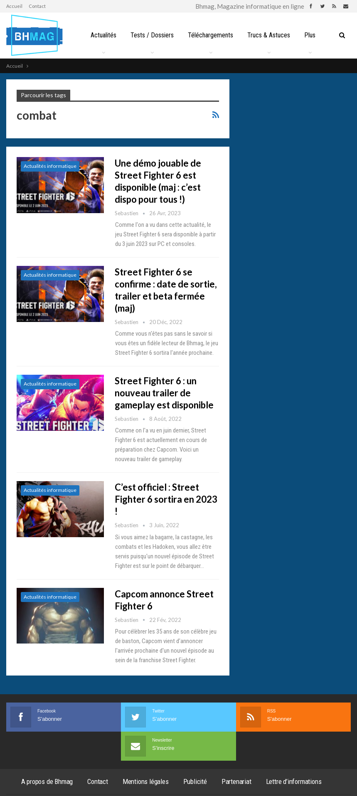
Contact (37, 6)
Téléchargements (210, 35)
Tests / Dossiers (152, 35)
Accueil (14, 6)
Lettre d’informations (294, 781)
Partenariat (236, 781)
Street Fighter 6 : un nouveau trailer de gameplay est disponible (164, 392)
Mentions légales (146, 781)
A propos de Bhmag (47, 781)
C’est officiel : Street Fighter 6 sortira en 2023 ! (166, 499)
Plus (309, 35)
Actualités (103, 35)
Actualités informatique (50, 166)
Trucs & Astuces (268, 35)
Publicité (195, 781)
